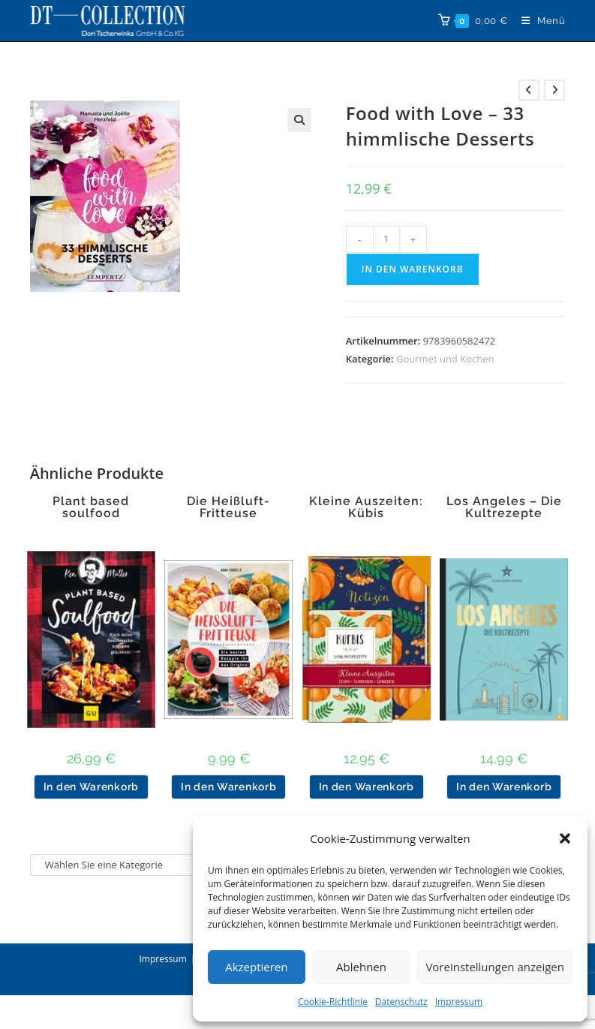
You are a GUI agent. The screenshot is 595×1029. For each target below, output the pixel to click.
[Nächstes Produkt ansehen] (554, 90)
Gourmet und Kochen (445, 359)
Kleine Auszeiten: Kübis (366, 507)
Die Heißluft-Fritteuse (228, 507)
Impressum (458, 1001)
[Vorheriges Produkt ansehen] (528, 90)
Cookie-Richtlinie (333, 1001)
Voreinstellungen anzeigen (494, 966)
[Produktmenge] (386, 239)
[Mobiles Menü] (538, 20)
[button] (564, 838)
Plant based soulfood (91, 507)
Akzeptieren (256, 966)
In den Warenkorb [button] (91, 787)
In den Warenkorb (413, 269)
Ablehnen (361, 966)
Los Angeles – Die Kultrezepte (504, 507)
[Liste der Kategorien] (119, 865)
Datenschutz (401, 1001)
